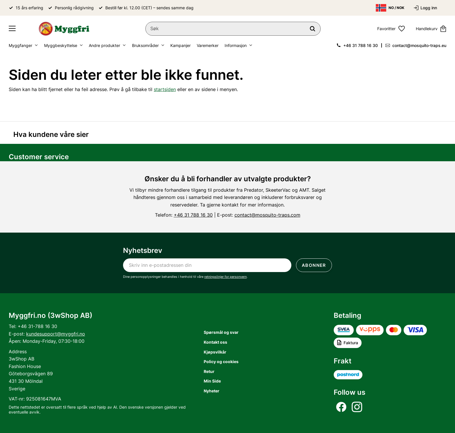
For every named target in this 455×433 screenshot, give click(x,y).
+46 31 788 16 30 (360, 45)
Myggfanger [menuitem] (20, 45)
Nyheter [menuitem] (211, 390)
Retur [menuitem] (209, 371)
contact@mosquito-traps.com (267, 215)
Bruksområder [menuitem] (145, 45)
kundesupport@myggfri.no (55, 334)
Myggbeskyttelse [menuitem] (60, 45)
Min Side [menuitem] (212, 380)
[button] (12, 28)
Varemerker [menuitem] (208, 45)
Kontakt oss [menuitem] (215, 342)
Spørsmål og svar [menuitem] (221, 332)
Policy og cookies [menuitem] (221, 361)
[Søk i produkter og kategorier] (233, 29)
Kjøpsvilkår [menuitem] (215, 351)
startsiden (165, 89)
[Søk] (312, 29)
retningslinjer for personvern (225, 277)
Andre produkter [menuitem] (104, 45)
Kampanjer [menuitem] (180, 45)
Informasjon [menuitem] (236, 45)
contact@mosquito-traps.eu (419, 45)
